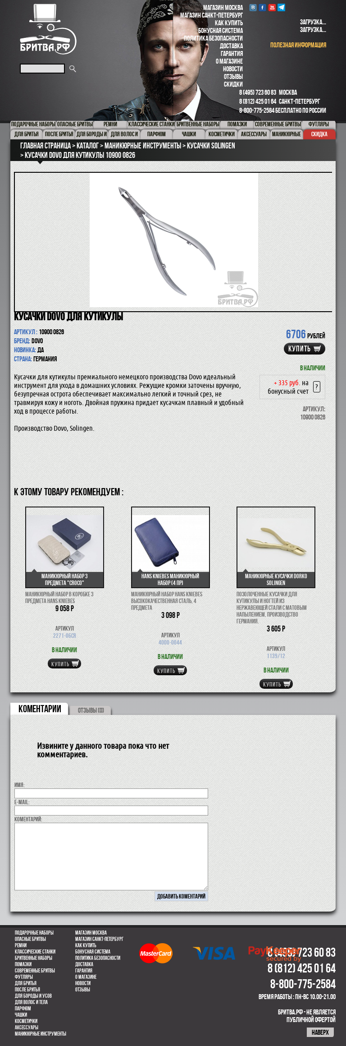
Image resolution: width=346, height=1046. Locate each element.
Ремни (21, 945)
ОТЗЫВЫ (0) (91, 710)
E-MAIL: (22, 802)
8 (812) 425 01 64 (257, 101)
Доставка (231, 46)
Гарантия (232, 53)
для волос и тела (31, 1002)
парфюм (23, 1008)
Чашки (21, 1015)
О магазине (229, 61)
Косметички (26, 1021)
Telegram (281, 7)
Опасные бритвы (30, 939)
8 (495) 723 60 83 (257, 92)
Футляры (24, 977)
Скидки (233, 84)
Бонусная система (220, 30)
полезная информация (298, 45)
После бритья (27, 989)
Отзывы (233, 76)
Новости (233, 69)
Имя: (19, 784)
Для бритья (25, 983)
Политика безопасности (213, 38)
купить (299, 348)
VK (253, 7)
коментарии (39, 708)
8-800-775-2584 (256, 110)
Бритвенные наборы (33, 958)
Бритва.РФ (48, 29)
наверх (320, 1032)
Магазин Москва (223, 7)
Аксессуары (26, 1027)
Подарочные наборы (34, 933)
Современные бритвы (35, 971)
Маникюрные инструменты (40, 1034)
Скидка (319, 134)
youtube (272, 7)
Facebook (262, 7)
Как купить (229, 23)
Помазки (23, 964)
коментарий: (28, 819)
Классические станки (35, 952)
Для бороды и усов (33, 996)
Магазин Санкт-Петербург (211, 15)
